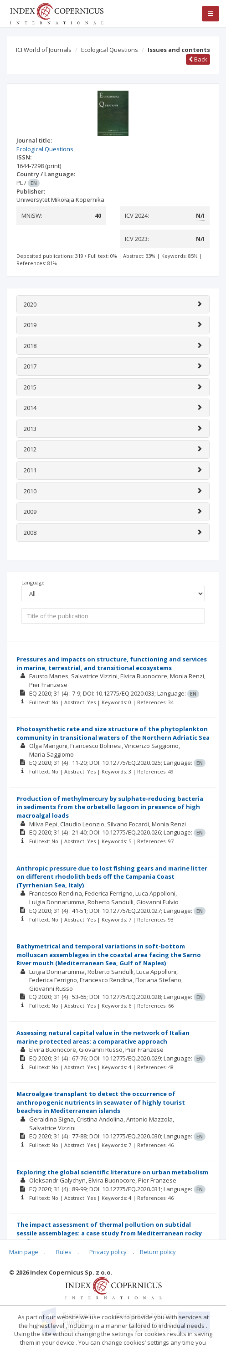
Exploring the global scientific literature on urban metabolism (112, 1172)
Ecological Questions (109, 50)
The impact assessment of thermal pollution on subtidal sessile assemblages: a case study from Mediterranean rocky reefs (109, 1232)
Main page (23, 1252)
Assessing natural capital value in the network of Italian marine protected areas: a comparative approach (103, 1037)
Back (198, 59)
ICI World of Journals (44, 50)
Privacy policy (108, 1252)
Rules (64, 1252)
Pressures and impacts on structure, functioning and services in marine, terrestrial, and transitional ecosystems (111, 663)
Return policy (158, 1252)
